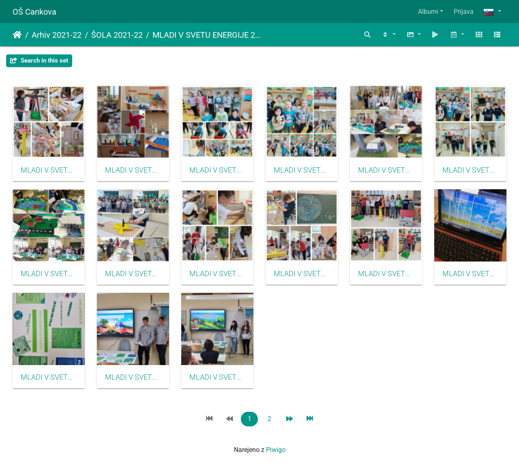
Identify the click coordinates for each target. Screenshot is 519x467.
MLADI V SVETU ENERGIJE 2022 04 (217, 274)
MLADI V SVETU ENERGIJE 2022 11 (217, 377)
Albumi (428, 11)
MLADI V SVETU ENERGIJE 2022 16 (217, 170)
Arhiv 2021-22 (56, 35)
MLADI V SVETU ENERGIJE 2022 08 (133, 170)
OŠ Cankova (34, 12)
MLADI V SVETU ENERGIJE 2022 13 (470, 274)
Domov (17, 35)
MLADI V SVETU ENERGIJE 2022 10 (49, 377)
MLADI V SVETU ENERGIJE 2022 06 (386, 274)
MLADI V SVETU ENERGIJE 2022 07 (49, 170)
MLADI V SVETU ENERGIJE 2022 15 (133, 377)
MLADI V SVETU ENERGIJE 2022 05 (302, 274)
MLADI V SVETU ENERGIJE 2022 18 (470, 170)
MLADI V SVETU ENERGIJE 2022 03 (133, 274)
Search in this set (39, 60)
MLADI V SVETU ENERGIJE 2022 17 (302, 170)
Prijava (464, 11)
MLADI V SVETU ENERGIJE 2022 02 (49, 274)
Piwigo (275, 450)
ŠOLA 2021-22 (117, 35)
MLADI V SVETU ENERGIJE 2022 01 (386, 170)
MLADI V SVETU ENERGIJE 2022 (208, 35)
